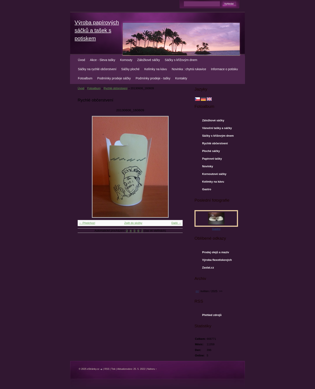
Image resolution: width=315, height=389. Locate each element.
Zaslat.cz (208, 267)
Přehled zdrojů (212, 315)
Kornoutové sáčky (214, 174)
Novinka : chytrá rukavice (189, 69)
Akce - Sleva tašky (102, 60)
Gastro (206, 189)
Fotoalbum (85, 78)
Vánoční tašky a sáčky (217, 128)
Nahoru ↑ (152, 369)
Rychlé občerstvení (116, 88)
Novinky (207, 166)
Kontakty (181, 78)
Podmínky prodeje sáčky (114, 78)
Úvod (81, 60)
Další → (176, 223)
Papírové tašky (212, 158)
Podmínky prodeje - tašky (153, 78)
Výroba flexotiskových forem (217, 260)
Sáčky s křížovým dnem (181, 60)
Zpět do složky (133, 223)
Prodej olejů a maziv (215, 252)
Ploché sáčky (211, 151)
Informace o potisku (224, 69)
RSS (106, 369)
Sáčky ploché (130, 69)
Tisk (113, 369)
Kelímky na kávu (155, 69)
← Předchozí (87, 223)
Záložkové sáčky (148, 60)
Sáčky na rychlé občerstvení (97, 69)
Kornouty (126, 60)
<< (197, 291)
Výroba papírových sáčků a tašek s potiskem (97, 30)
